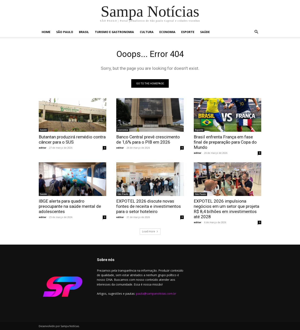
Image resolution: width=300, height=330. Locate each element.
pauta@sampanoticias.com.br (156, 294)
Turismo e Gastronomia (114, 32)
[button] (256, 32)
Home (46, 32)
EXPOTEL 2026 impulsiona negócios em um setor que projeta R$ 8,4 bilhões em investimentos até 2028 (226, 209)
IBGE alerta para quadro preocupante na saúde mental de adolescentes (70, 206)
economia (167, 32)
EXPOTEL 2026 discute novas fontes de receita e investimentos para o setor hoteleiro (148, 206)
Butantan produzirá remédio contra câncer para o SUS (72, 139)
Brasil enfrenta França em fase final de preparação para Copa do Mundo (225, 142)
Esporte (187, 32)
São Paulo (64, 32)
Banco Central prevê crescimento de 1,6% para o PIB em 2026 (148, 139)
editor (42, 147)
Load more (150, 231)
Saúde (205, 32)
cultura (147, 32)
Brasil (84, 32)
